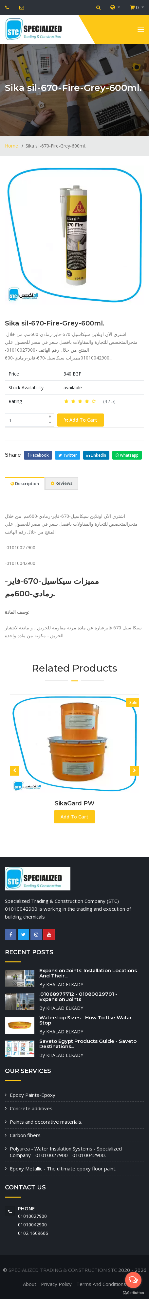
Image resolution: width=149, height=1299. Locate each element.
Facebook (38, 455)
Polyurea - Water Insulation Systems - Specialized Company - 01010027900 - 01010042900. (66, 1151)
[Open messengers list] (133, 1280)
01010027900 (32, 1216)
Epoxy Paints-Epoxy (32, 1095)
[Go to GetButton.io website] (133, 1292)
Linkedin (96, 455)
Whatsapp (127, 455)
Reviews (61, 483)
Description (24, 483)
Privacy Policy (56, 1284)
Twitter (67, 455)
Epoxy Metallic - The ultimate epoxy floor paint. (63, 1168)
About (29, 1284)
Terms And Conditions (101, 1284)
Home (12, 146)
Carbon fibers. (26, 1135)
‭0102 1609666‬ (33, 1233)
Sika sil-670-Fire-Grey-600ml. (54, 323)
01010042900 (32, 1224)
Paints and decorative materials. (46, 1121)
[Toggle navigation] (141, 31)
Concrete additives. (31, 1108)
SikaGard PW (75, 803)
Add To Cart (80, 420)
